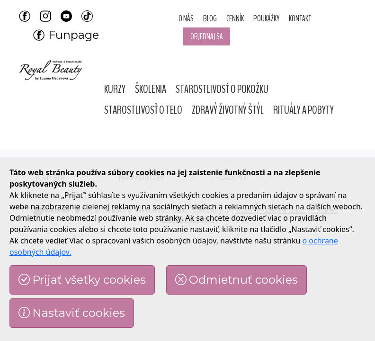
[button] (114, 89)
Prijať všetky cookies (82, 280)
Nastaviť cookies (71, 313)
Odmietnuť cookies (236, 280)
